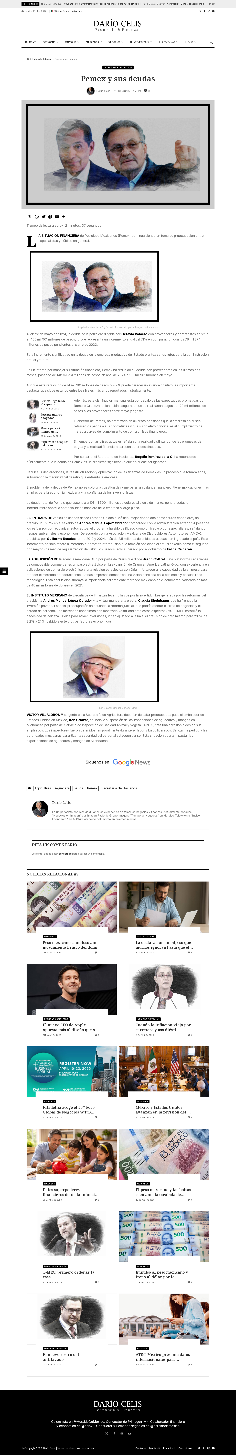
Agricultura (43, 788)
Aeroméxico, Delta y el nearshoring (174, 4)
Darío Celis (61, 802)
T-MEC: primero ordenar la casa (68, 1274)
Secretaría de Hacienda (119, 788)
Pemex (92, 788)
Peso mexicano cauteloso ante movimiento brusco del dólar (71, 945)
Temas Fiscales (146, 937)
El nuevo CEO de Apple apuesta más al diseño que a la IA (71, 1027)
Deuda (78, 788)
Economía (142, 1101)
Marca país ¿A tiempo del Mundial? (50, 430)
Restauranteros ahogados (51, 416)
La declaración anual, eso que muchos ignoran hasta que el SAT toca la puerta (163, 945)
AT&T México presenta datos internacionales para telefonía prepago (163, 1357)
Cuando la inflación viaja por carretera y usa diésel (163, 1027)
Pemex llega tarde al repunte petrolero (53, 402)
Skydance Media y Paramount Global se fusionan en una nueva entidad (90, 4)
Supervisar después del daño (54, 443)
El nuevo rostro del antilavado (61, 1357)
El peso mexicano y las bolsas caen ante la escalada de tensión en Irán (163, 1192)
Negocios (49, 1101)
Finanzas (49, 1184)
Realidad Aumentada (56, 1019)
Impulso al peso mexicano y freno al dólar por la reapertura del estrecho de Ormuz (162, 1274)
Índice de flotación (42, 59)
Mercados (50, 937)
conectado (65, 853)
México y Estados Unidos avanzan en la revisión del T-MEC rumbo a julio (163, 1110)
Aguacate (62, 788)
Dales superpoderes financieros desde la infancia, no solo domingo (70, 1192)
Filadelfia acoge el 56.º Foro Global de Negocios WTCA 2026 (69, 1110)
